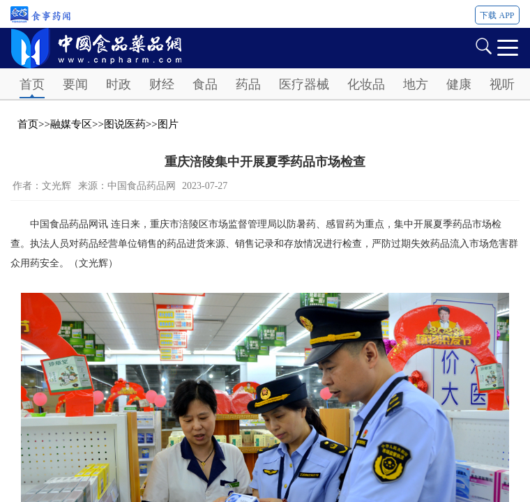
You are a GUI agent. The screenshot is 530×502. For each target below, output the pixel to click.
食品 (205, 84)
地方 (415, 84)
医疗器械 (304, 84)
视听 (502, 84)
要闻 (75, 84)
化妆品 (366, 84)
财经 (161, 84)
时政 (118, 84)
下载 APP (497, 15)
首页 (32, 84)
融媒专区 (71, 124)
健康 (458, 84)
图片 (168, 124)
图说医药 (125, 124)
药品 (248, 84)
